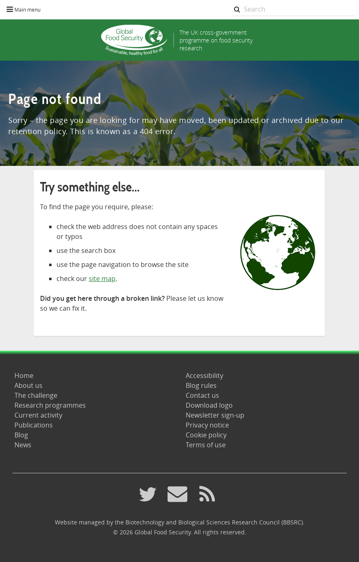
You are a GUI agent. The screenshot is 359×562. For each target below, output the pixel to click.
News (22, 444)
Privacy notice (207, 425)
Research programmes (50, 405)
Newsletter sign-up (215, 415)
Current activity (38, 415)
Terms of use (206, 444)
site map (102, 278)
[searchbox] (293, 9)
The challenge (35, 395)
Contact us (202, 395)
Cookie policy (206, 434)
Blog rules (201, 385)
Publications (33, 425)
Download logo (209, 405)
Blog (21, 434)
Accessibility (204, 375)
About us (28, 385)
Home (23, 375)
